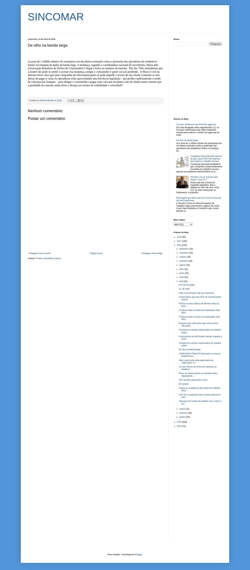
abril (181, 281)
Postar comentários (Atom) (48, 258)
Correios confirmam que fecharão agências (196, 124)
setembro (184, 261)
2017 (179, 241)
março (182, 409)
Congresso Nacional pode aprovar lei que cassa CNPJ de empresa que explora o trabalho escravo (206, 158)
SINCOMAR (56, 17)
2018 (179, 237)
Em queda (183, 384)
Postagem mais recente (40, 253)
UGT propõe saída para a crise (193, 380)
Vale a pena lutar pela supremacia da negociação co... (196, 361)
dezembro (184, 249)
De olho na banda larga (187, 140)
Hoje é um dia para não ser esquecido (196, 293)
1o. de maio (184, 289)
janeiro (182, 417)
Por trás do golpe (187, 285)
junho (182, 273)
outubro (183, 257)
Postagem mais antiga (152, 253)
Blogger (138, 554)
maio (181, 277)
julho (181, 269)
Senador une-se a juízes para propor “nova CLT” (204, 178)
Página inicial (96, 253)
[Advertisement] (95, 223)
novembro (184, 253)
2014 (179, 426)
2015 (179, 422)
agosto (182, 265)
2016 (179, 245)
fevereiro (183, 413)
